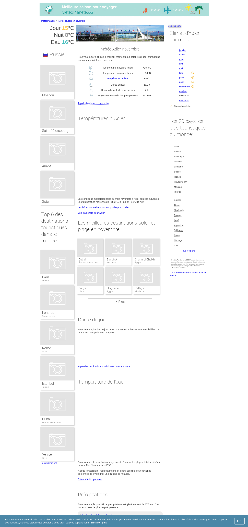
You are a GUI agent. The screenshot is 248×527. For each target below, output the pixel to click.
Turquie (45, 387)
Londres (48, 313)
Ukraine (178, 161)
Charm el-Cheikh (145, 259)
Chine (177, 235)
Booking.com (174, 26)
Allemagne (179, 156)
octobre (182, 91)
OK (239, 521)
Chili (176, 245)
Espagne (178, 166)
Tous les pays (188, 250)
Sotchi (46, 202)
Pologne (178, 215)
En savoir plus (99, 522)
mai (181, 68)
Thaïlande (179, 210)
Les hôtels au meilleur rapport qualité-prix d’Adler (103, 207)
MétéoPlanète (48, 21)
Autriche (178, 151)
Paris (46, 277)
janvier (182, 50)
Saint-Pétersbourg (55, 131)
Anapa (47, 166)
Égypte (177, 200)
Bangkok (112, 259)
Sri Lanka (178, 230)
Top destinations (49, 463)
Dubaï (82, 259)
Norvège (178, 240)
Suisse (177, 171)
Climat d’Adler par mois (90, 479)
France (45, 280)
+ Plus (120, 301)
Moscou (48, 95)
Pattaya (139, 288)
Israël (176, 220)
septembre (184, 86)
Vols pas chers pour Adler (91, 213)
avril (181, 63)
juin (181, 73)
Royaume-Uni (48, 316)
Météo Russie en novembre (71, 21)
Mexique (178, 187)
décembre (184, 100)
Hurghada (113, 288)
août (181, 82)
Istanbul (48, 383)
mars (181, 59)
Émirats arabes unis (51, 422)
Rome (46, 348)
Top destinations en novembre (94, 103)
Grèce (177, 205)
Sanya (82, 288)
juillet (181, 77)
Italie (44, 351)
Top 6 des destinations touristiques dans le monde (104, 366)
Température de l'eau (118, 78)
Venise (47, 454)
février (182, 54)
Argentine (178, 225)
